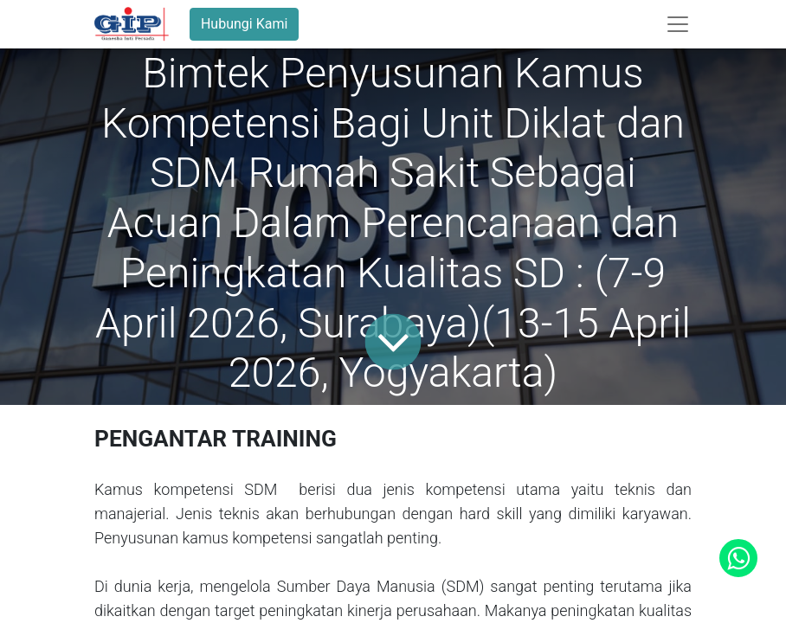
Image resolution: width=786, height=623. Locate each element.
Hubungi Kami (244, 24)
